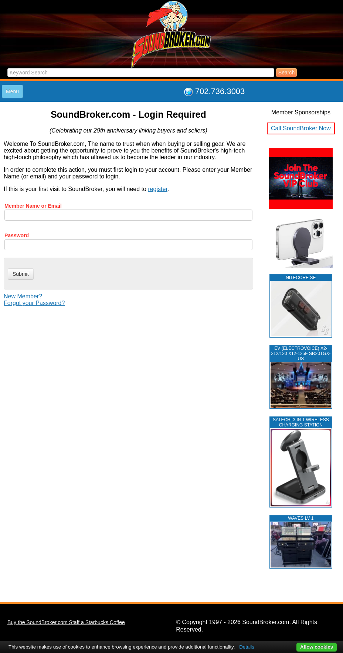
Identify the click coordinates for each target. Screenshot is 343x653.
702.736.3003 (220, 91)
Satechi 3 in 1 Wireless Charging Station (301, 422)
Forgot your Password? (34, 303)
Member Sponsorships (300, 112)
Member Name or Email (33, 206)
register (157, 189)
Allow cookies (316, 647)
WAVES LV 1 (300, 518)
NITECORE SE (301, 277)
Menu (12, 91)
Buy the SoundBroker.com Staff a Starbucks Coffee (66, 622)
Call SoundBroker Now (301, 128)
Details (246, 647)
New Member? (23, 296)
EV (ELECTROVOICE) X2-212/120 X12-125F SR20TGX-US (300, 353)
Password (16, 235)
